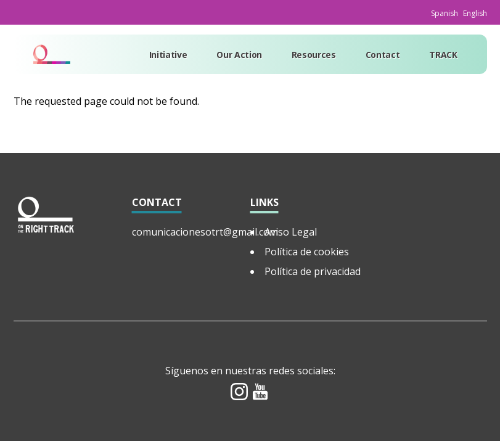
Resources (314, 54)
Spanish (444, 13)
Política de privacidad (312, 271)
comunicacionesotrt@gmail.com (205, 232)
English (475, 13)
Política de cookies (306, 251)
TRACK (443, 54)
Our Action (239, 54)
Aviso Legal (290, 232)
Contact (383, 54)
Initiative (168, 54)
